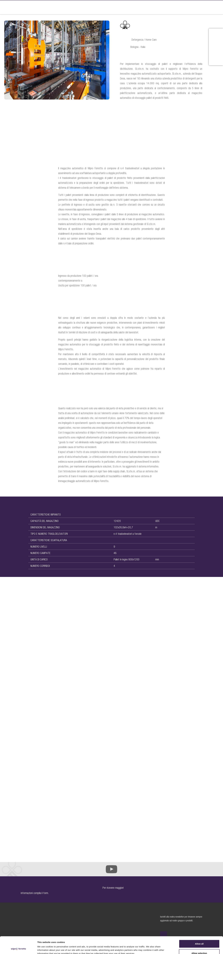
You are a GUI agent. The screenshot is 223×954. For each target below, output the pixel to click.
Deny (199, 946)
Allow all (199, 927)
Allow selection (199, 937)
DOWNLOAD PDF (134, 111)
